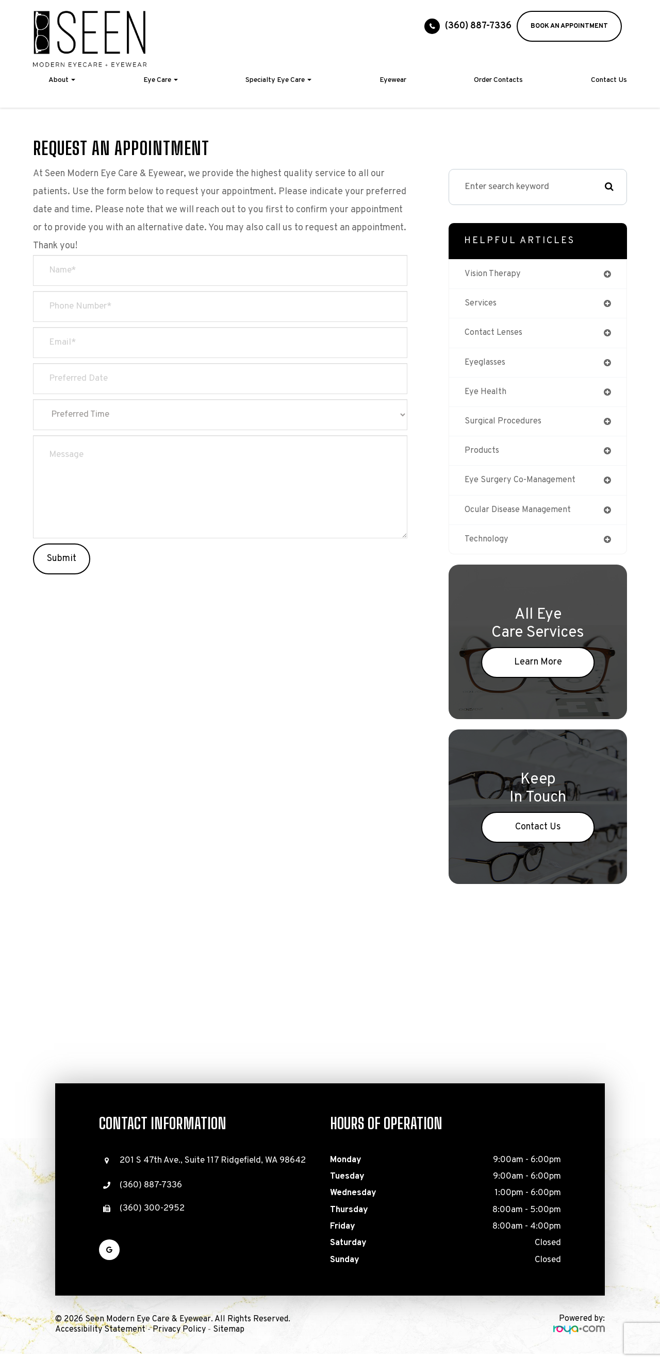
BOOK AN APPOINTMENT (569, 26)
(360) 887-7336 (478, 26)
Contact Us (609, 80)
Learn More (538, 670)
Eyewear (393, 80)
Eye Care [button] (160, 80)
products (483, 456)
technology (487, 546)
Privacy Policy (179, 1337)
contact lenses (495, 335)
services (481, 305)
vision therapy (493, 274)
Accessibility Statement (100, 1337)
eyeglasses (486, 365)
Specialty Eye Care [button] (278, 80)
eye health (486, 395)
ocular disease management (520, 516)
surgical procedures (504, 425)
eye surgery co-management (522, 486)
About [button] (61, 80)
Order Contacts (498, 80)
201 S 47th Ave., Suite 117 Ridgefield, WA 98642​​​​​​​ (213, 1168)
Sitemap (228, 1337)
